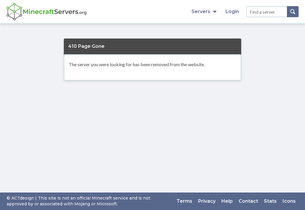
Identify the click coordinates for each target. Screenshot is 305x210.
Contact (248, 201)
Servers (204, 11)
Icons (289, 201)
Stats (270, 201)
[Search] (293, 11)
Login (232, 11)
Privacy (207, 201)
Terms (184, 201)
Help (227, 201)
